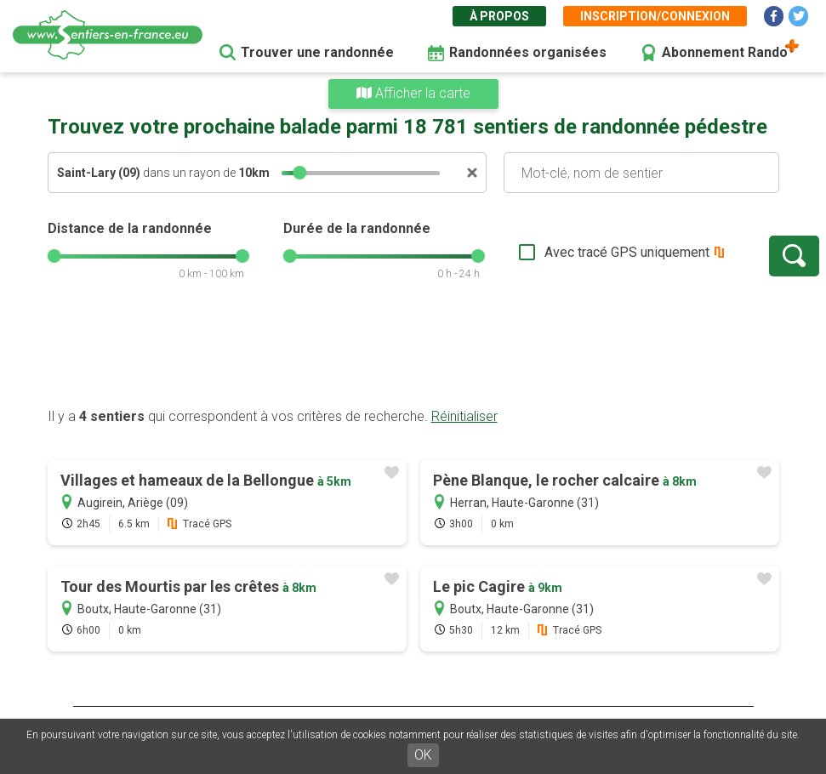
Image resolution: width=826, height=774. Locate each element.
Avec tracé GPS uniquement (570, 252)
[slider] (299, 172)
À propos (499, 16)
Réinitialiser (464, 416)
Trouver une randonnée (317, 52)
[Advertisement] (413, 353)
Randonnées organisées (528, 52)
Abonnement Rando (725, 52)
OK (423, 755)
